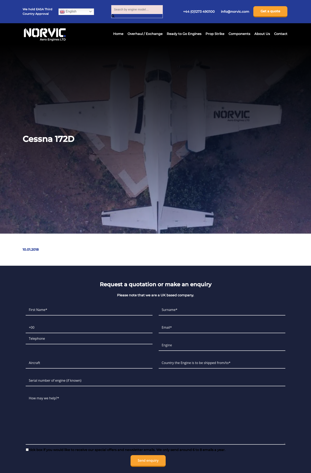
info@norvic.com (235, 12)
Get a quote (270, 11)
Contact (280, 34)
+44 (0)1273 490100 (199, 12)
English (68, 11)
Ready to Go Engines (184, 34)
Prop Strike (214, 34)
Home (118, 34)
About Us (262, 34)
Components (239, 34)
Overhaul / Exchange (145, 34)
